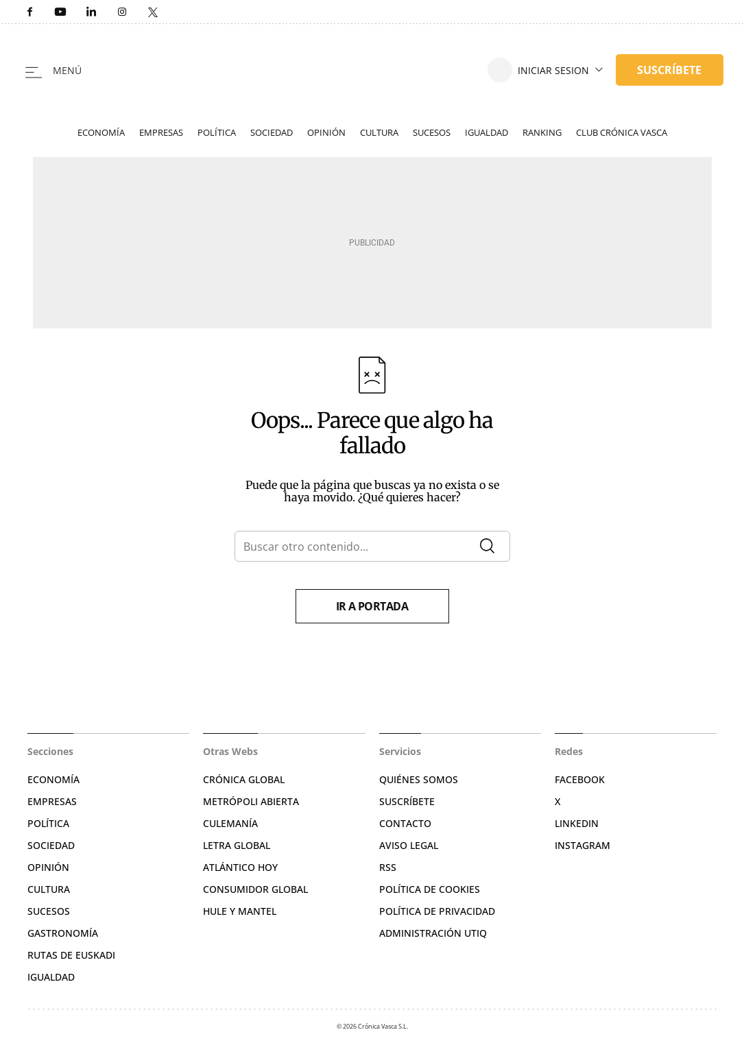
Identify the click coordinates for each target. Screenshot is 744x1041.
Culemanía (230, 823)
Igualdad (486, 132)
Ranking (542, 132)
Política (216, 132)
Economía (101, 132)
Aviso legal (408, 845)
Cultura (379, 132)
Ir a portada (372, 606)
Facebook (580, 779)
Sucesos (432, 132)
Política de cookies (429, 889)
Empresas (161, 132)
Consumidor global (255, 889)
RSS (387, 867)
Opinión (326, 132)
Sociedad (271, 132)
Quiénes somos (418, 779)
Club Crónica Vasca (621, 132)
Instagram (582, 845)
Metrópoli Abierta (251, 801)
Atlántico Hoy (240, 867)
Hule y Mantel (239, 911)
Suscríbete (407, 801)
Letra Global (236, 845)
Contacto (405, 823)
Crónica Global (244, 779)
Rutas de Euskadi (71, 954)
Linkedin (577, 823)
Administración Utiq (433, 933)
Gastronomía (62, 933)
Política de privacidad (437, 911)
